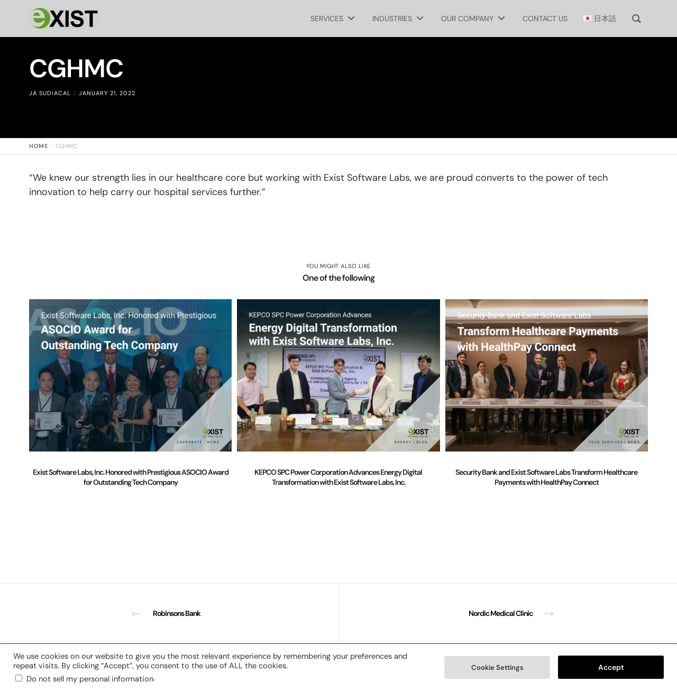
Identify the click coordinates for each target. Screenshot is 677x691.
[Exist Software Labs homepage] (63, 18)
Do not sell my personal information (89, 679)
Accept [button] (611, 667)
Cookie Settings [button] (497, 667)
